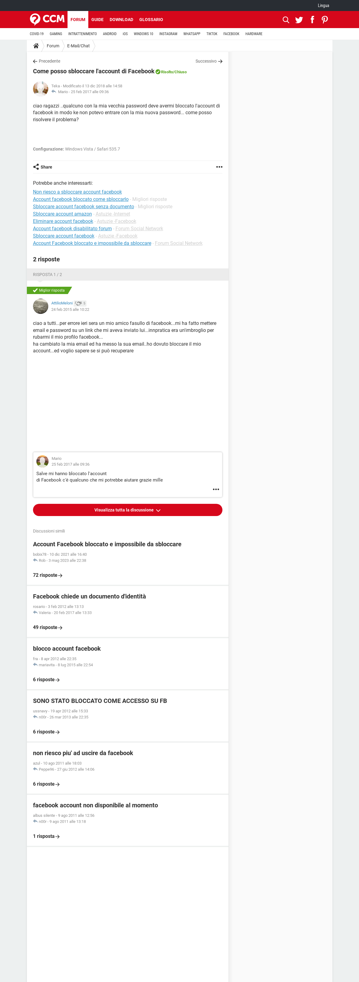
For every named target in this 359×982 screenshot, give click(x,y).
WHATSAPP (191, 34)
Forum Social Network (139, 228)
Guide (97, 19)
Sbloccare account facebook (63, 236)
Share (46, 167)
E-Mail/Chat (78, 45)
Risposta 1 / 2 (47, 274)
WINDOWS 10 (143, 34)
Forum (78, 19)
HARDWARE (253, 34)
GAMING (56, 34)
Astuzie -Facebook (116, 221)
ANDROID (110, 34)
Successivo (206, 61)
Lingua (323, 5)
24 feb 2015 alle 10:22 (70, 309)
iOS (125, 34)
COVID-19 (37, 34)
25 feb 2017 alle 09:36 (90, 91)
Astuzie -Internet (113, 214)
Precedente (49, 61)
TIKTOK (212, 34)
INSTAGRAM (168, 34)
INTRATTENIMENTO (82, 34)
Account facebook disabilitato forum (72, 228)
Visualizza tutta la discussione (124, 509)
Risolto (167, 72)
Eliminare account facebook (63, 221)
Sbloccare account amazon (62, 214)
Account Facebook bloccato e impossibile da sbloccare (92, 243)
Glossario (151, 19)
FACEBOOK (231, 34)
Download (121, 19)
